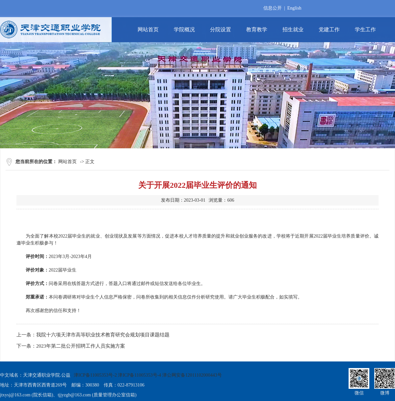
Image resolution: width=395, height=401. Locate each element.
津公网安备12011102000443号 (192, 375)
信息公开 (272, 8)
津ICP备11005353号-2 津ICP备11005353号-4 (117, 375)
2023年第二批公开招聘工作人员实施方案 (80, 346)
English (294, 8)
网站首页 (67, 161)
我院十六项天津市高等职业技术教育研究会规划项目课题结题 (103, 334)
